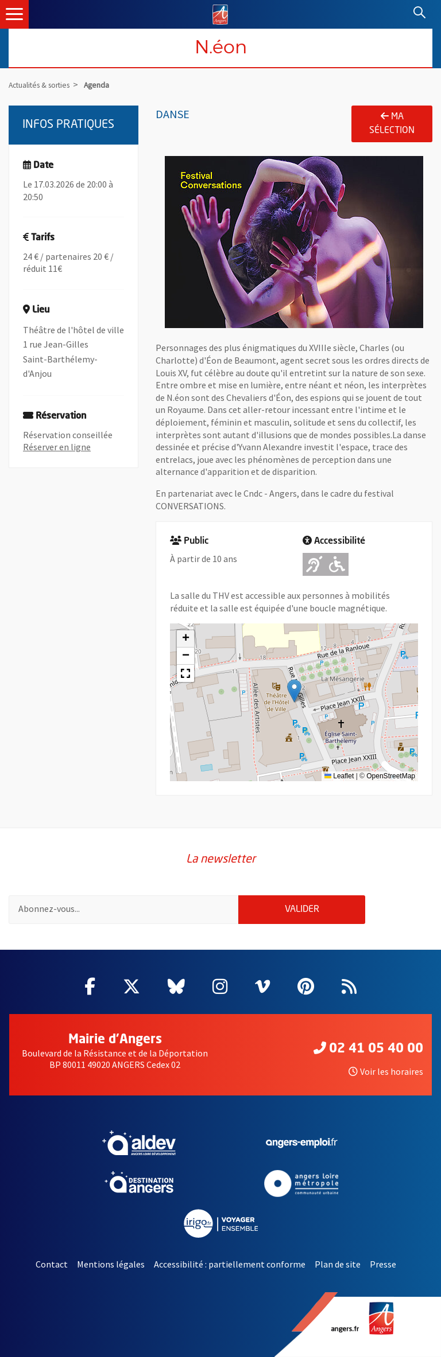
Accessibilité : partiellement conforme (229, 1264)
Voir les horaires (386, 1071)
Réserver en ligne (57, 447)
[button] (294, 691)
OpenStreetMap (390, 776)
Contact (52, 1264)
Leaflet (339, 776)
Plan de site (338, 1264)
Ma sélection (392, 123)
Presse (383, 1264)
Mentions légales (111, 1264)
